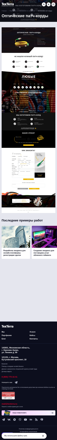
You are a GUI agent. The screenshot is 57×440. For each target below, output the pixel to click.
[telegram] (16, 382)
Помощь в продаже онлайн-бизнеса (12, 366)
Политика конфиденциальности (28, 429)
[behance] (31, 420)
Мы (3, 332)
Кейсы (32, 335)
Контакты (34, 339)
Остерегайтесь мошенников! (28, 431)
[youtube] (25, 420)
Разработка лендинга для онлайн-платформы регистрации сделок (14, 253)
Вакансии (4, 364)
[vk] (9, 420)
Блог (4, 339)
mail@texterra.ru (9, 404)
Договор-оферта (7, 371)
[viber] (20, 420)
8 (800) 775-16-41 (9, 377)
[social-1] (36, 420)
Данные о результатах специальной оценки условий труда (19, 369)
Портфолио (7, 335)
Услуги (32, 332)
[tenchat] (42, 420)
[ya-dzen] (14, 420)
